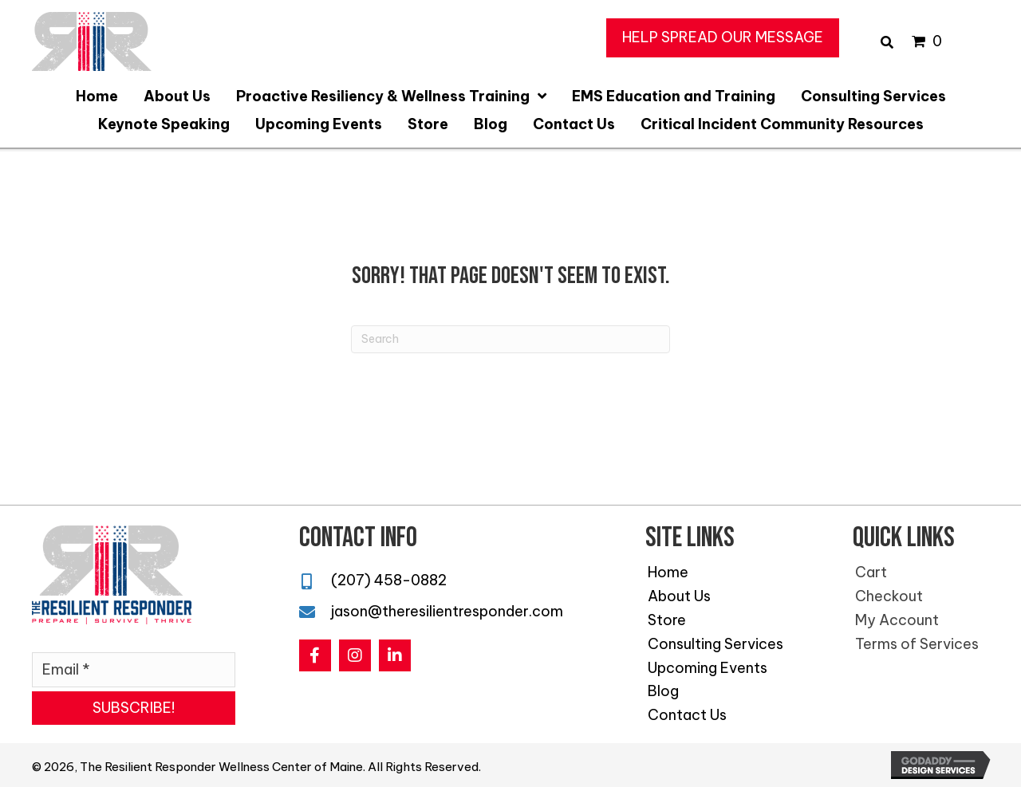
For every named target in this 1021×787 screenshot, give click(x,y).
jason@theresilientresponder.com (447, 611)
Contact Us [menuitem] (687, 715)
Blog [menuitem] (663, 691)
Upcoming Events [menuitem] (707, 668)
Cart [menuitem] (871, 572)
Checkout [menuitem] (889, 596)
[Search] (510, 339)
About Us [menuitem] (679, 596)
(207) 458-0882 (389, 580)
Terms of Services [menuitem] (917, 644)
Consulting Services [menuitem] (715, 644)
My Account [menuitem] (897, 620)
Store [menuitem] (667, 620)
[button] (722, 37)
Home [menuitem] (668, 572)
